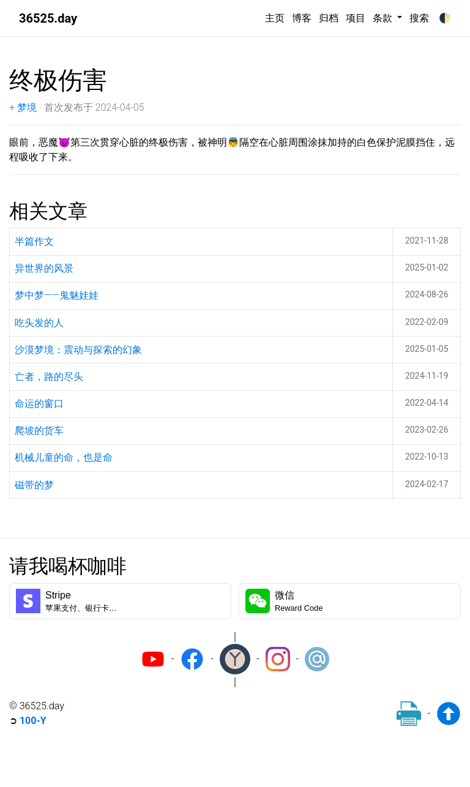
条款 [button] (384, 18)
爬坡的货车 (39, 430)
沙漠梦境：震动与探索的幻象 (78, 350)
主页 (275, 18)
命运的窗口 (39, 403)
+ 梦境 (23, 107)
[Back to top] (448, 713)
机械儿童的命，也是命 (64, 457)
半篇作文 (34, 241)
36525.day (48, 18)
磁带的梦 (34, 485)
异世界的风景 (44, 268)
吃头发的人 (39, 323)
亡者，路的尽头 (49, 376)
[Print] (409, 713)
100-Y (33, 720)
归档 (328, 18)
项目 (355, 18)
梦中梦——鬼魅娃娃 (57, 295)
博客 (301, 18)
